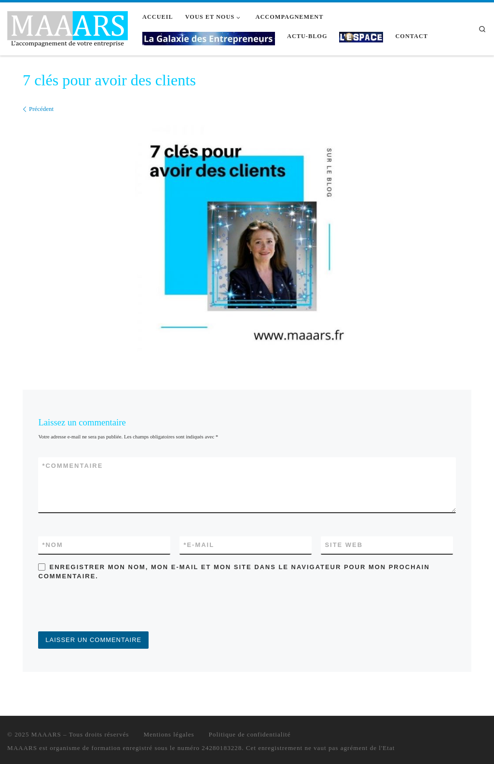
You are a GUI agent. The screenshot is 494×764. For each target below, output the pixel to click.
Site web (344, 544)
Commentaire (72, 465)
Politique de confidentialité (250, 734)
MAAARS (46, 734)
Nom (52, 544)
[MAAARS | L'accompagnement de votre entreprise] (67, 27)
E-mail (198, 544)
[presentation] (111, 608)
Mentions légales (168, 734)
